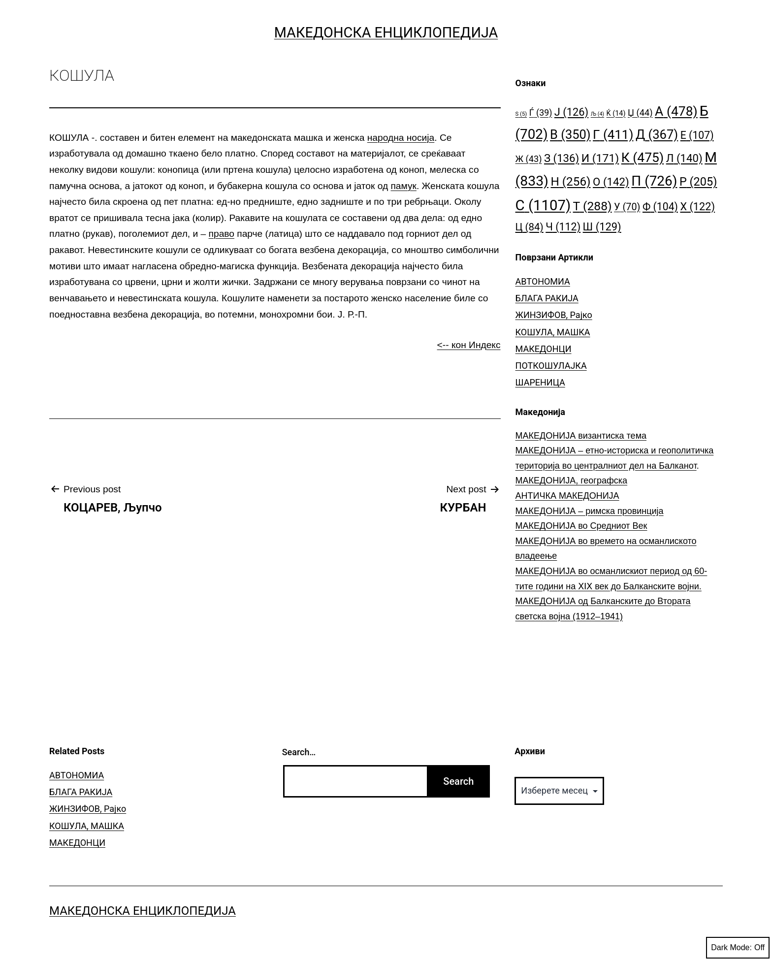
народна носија (401, 137)
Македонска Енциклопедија (386, 32)
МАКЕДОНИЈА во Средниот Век (581, 526)
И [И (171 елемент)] (600, 158)
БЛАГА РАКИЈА (547, 298)
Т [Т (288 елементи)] (592, 206)
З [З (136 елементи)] (561, 158)
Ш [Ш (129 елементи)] (602, 227)
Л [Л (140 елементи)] (684, 158)
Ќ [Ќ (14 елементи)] (616, 113)
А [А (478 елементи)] (676, 111)
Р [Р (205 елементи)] (698, 182)
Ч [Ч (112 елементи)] (563, 227)
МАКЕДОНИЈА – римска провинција (589, 511)
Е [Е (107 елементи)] (697, 135)
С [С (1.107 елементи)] (543, 205)
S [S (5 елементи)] (521, 114)
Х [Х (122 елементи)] (697, 206)
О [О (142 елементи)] (611, 181)
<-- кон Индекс (469, 345)
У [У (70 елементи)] (627, 207)
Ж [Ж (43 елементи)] (528, 159)
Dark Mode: (738, 948)
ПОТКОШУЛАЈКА (551, 365)
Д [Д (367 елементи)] (657, 134)
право (221, 233)
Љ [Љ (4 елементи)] (597, 114)
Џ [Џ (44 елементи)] (640, 112)
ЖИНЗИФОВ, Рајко (553, 315)
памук (403, 186)
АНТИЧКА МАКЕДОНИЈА (567, 496)
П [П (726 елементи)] (654, 181)
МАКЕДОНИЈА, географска (571, 480)
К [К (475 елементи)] (642, 157)
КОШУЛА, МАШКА (552, 332)
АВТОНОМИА (542, 281)
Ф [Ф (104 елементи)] (660, 206)
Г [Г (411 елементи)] (613, 134)
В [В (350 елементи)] (570, 134)
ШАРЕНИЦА (540, 382)
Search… (299, 752)
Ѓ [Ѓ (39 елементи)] (540, 112)
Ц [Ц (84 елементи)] (529, 227)
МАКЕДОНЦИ (543, 349)
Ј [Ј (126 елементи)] (571, 112)
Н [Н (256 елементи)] (570, 181)
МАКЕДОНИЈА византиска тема (580, 436)
